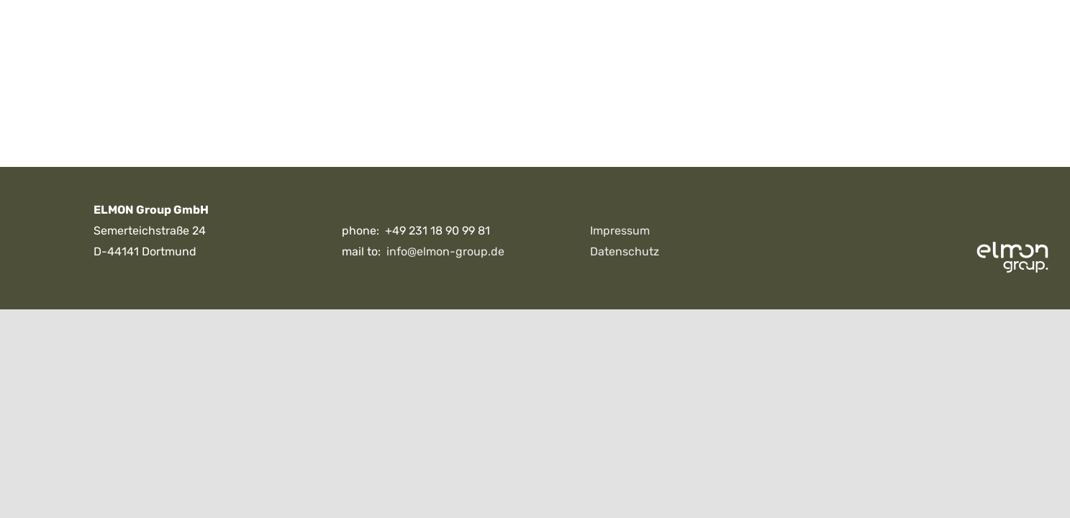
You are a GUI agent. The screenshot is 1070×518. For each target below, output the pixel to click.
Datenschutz (624, 251)
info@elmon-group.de (445, 251)
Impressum (620, 230)
